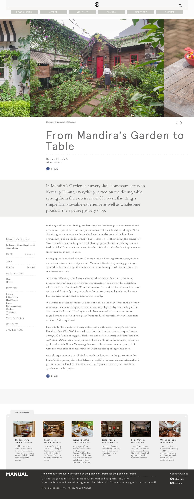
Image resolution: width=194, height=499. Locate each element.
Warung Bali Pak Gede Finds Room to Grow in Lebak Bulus (81, 443)
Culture (170, 12)
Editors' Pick (12, 296)
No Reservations (13, 306)
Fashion (111, 12)
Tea (8, 315)
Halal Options (12, 299)
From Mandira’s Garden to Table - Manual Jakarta (97, 4)
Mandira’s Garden (18, 239)
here (126, 478)
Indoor (9, 302)
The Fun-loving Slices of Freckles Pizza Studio (23, 442)
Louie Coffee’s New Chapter (138, 440)
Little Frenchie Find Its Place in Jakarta (110, 442)
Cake (8, 279)
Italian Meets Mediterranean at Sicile (52, 442)
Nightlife (82, 12)
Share (54, 168)
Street (53, 12)
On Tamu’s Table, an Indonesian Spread (168, 442)
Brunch (9, 293)
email (152, 482)
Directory (141, 12)
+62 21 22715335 (15, 329)
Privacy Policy (68, 487)
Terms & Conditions (51, 487)
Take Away (11, 312)
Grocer (9, 282)
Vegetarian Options (15, 318)
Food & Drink (24, 12)
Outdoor (10, 309)
